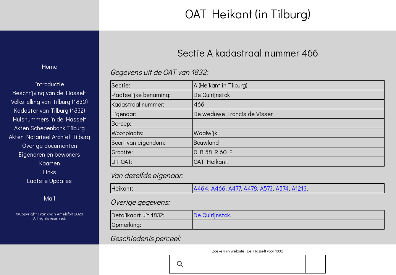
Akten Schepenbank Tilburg (49, 128)
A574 (282, 188)
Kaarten (49, 163)
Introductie (49, 84)
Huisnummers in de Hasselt (49, 119)
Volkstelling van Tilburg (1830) (49, 101)
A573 (266, 188)
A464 (201, 188)
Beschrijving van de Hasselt (49, 93)
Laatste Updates (49, 180)
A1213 (299, 188)
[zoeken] (246, 264)
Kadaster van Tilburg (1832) (49, 110)
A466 (218, 188)
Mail (49, 198)
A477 (234, 188)
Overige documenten (49, 145)
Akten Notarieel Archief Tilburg (49, 137)
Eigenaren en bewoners (49, 154)
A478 (250, 188)
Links (49, 172)
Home (49, 66)
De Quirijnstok (212, 215)
